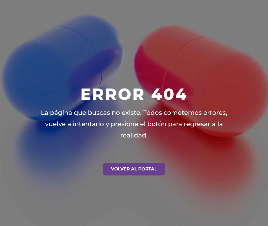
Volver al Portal (134, 169)
